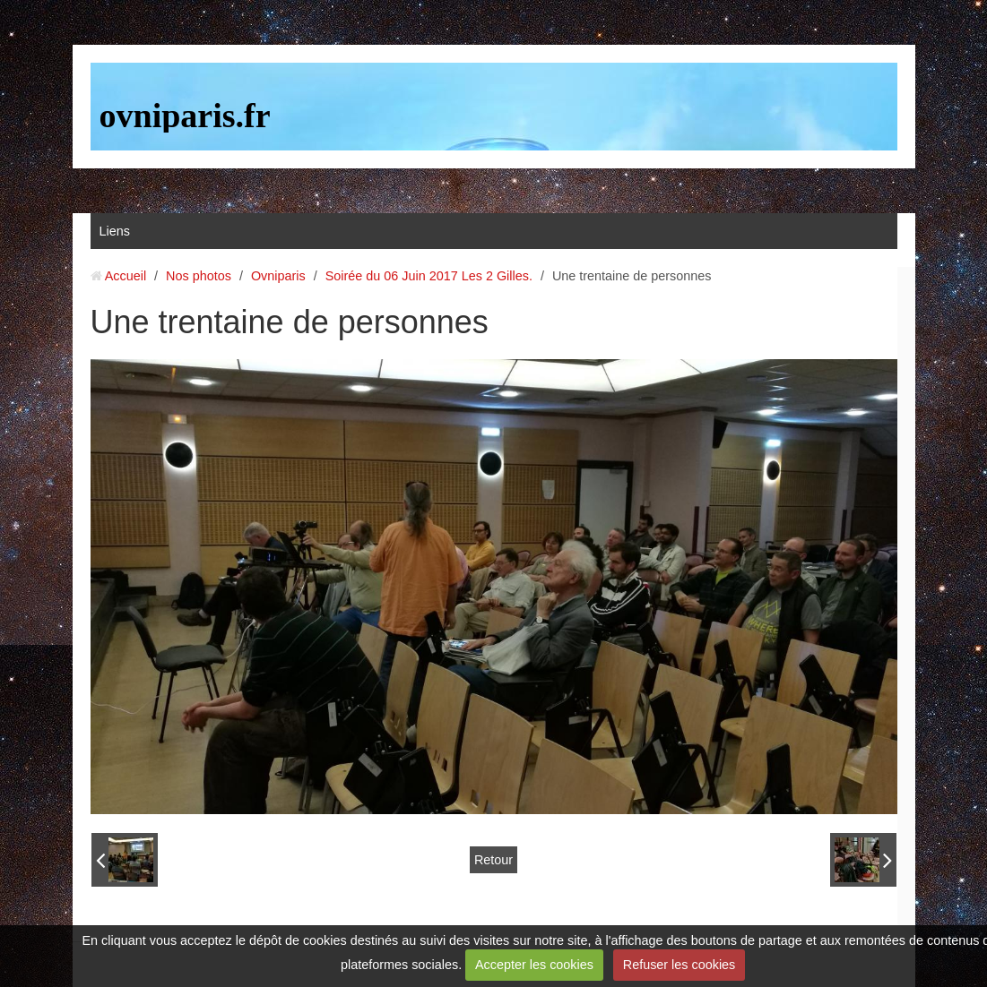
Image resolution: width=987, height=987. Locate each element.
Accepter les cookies (534, 964)
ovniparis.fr (185, 115)
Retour (493, 860)
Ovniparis (278, 276)
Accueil (125, 276)
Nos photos (198, 276)
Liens (115, 231)
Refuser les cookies (679, 964)
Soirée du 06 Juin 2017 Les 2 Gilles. (428, 276)
